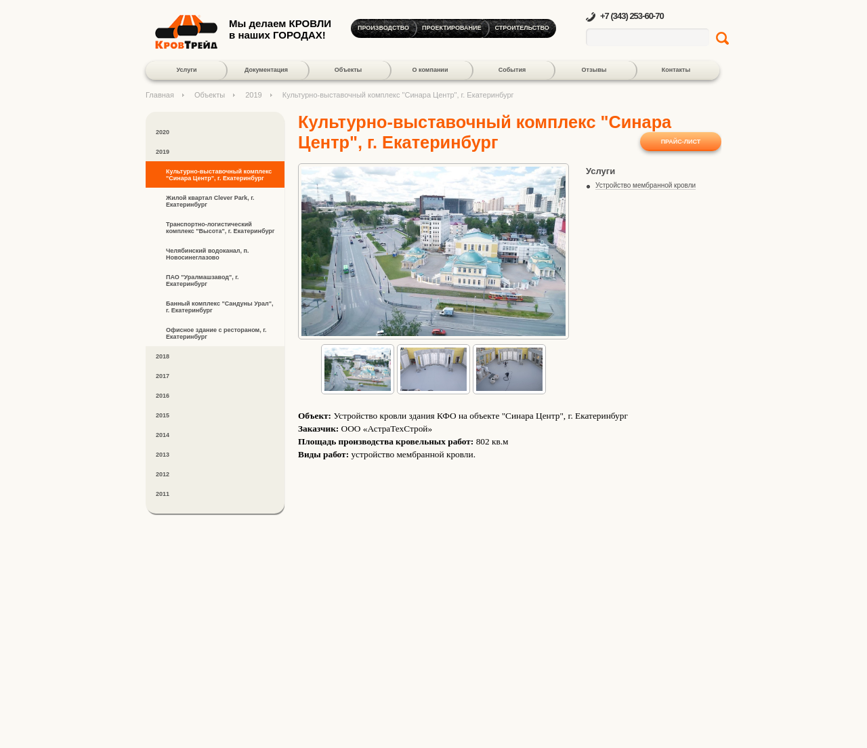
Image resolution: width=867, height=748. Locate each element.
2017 (162, 376)
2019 (253, 95)
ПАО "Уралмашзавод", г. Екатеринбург (202, 280)
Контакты (676, 69)
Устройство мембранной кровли (645, 185)
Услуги (187, 69)
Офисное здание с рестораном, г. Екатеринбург (216, 333)
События (512, 69)
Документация (266, 69)
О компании (430, 69)
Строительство (522, 27)
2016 (162, 395)
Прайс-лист (681, 141)
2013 (162, 454)
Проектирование (451, 27)
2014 (162, 435)
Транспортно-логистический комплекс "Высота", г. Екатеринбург (220, 227)
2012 (162, 474)
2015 (162, 415)
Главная (160, 95)
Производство (383, 27)
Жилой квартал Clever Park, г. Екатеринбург (210, 201)
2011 (162, 494)
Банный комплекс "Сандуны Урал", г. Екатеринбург (219, 307)
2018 (162, 356)
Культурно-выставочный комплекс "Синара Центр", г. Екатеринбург (219, 175)
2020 (162, 132)
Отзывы (594, 69)
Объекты (348, 69)
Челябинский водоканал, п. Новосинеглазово (207, 254)
